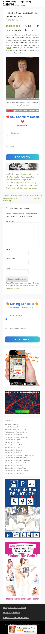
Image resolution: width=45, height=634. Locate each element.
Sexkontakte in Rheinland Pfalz (15, 463)
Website (8, 268)
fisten (22, 183)
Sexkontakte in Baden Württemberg (17, 437)
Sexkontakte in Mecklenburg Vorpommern (19, 455)
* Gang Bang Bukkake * (11, 613)
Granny (28, 183)
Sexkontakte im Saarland (13, 434)
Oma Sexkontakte (17, 185)
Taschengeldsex (12, 188)
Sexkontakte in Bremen (13, 447)
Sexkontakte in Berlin (12, 442)
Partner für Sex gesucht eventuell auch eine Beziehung (12, 198)
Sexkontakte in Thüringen (13, 473)
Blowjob (17, 183)
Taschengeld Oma (31, 185)
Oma (7, 185)
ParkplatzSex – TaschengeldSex (16, 432)
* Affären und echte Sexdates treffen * (16, 618)
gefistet (8, 48)
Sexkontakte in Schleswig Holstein (18, 180)
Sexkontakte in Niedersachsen (15, 458)
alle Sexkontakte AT (11, 424)
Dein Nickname (15, 315)
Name (8, 249)
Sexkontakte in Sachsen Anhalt (15, 468)
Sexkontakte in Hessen (13, 452)
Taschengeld (13, 25)
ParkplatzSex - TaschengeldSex (22, 177)
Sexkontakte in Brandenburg (14, 445)
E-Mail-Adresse (12, 259)
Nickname (14, 133)
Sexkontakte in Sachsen (13, 465)
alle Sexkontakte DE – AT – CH (15, 429)
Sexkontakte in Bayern (12, 440)
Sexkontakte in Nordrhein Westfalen (17, 460)
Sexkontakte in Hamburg (13, 450)
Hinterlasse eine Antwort (28, 188)
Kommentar (10, 221)
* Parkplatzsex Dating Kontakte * (14, 608)
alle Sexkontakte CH (12, 427)
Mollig (34, 183)
